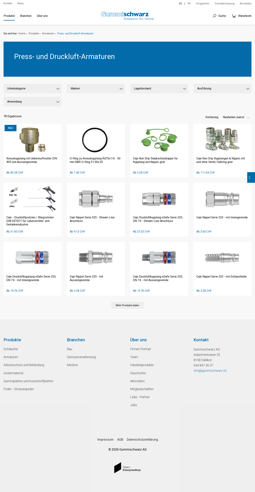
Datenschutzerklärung (142, 439)
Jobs (133, 405)
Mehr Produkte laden (127, 305)
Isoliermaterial (13, 373)
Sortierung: (212, 117)
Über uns (42, 16)
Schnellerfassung (224, 3)
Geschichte (138, 373)
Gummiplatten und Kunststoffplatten (28, 381)
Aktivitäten (137, 381)
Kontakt (8, 3)
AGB (120, 439)
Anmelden (245, 3)
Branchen (26, 16)
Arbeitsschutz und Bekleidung (24, 365)
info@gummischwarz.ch (210, 370)
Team (134, 357)
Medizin (72, 365)
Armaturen (48, 33)
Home (21, 33)
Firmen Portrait (140, 349)
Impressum (105, 439)
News (21, 3)
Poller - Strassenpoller (19, 389)
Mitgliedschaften (142, 389)
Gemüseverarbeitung (81, 357)
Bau (69, 349)
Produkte (9, 16)
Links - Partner (140, 397)
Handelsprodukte (142, 365)
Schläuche (11, 349)
